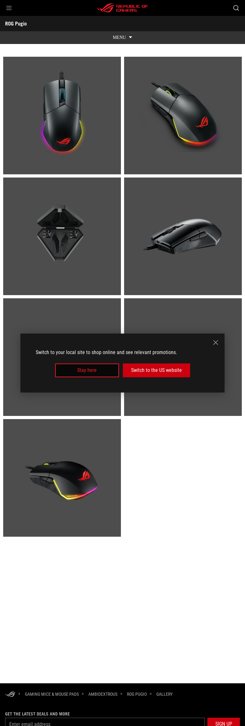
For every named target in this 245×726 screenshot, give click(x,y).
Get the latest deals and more (37, 713)
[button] (9, 8)
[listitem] (62, 115)
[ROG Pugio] (137, 694)
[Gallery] (164, 694)
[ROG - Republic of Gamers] (122, 8)
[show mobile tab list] (122, 37)
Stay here (87, 370)
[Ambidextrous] (102, 694)
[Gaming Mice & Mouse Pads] (52, 694)
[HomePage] (10, 694)
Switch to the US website (156, 370)
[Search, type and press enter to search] (236, 8)
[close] (215, 342)
